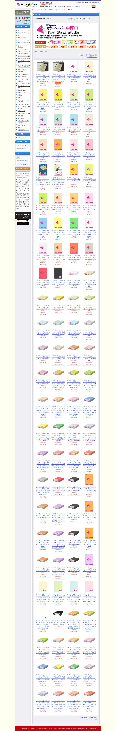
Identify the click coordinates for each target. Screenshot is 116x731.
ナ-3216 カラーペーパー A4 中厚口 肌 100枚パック (58, 207)
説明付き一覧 (83, 55)
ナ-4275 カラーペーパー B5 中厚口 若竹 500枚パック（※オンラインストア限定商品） (74, 677)
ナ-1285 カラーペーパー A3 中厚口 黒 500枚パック (74, 515)
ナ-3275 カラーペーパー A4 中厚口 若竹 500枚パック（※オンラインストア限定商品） (58, 437)
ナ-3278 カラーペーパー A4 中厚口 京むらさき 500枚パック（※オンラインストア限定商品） (42, 464)
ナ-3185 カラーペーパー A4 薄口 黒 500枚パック (58, 622)
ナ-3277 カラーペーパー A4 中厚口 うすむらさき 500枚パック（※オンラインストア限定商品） (89, 437)
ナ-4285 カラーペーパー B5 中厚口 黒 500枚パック (74, 569)
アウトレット (22, 137)
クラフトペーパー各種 (24, 56)
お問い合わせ (70, 6)
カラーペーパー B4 (23, 32)
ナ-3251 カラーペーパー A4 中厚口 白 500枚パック (74, 282)
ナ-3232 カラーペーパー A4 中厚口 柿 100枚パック (74, 257)
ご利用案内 (59, 6)
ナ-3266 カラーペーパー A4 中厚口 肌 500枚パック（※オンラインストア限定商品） (43, 410)
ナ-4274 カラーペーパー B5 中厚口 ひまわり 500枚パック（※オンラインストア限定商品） (58, 677)
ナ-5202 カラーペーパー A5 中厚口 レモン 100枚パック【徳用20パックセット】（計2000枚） (43, 597)
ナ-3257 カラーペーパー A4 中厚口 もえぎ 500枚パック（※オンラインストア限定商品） (74, 383)
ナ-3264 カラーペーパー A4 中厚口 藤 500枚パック (43, 357)
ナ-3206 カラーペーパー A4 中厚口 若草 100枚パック (74, 104)
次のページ (93, 57)
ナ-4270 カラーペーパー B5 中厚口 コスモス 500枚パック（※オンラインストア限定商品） (89, 651)
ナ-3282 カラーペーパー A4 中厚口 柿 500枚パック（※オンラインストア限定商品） (89, 464)
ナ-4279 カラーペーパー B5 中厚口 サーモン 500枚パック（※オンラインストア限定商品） (58, 704)
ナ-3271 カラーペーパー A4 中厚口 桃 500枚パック (43, 381)
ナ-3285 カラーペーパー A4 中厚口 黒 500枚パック (74, 488)
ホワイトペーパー (23, 49)
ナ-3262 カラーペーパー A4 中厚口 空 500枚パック (74, 332)
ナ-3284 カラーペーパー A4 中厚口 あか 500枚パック (59, 488)
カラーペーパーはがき (24, 42)
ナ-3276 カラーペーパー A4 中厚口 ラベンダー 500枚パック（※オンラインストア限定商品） (73, 437)
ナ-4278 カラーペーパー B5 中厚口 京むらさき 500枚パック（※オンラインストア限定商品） (58, 570)
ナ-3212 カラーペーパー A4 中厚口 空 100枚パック (74, 129)
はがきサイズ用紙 (23, 74)
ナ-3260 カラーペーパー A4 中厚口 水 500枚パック (43, 332)
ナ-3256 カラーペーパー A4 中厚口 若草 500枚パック (74, 307)
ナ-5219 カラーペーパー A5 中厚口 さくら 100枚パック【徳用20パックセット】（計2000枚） (89, 597)
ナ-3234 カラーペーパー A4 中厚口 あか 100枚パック (43, 282)
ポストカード (21, 125)
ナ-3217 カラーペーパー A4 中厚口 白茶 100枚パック (74, 207)
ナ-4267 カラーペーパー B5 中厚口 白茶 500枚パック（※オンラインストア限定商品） (74, 651)
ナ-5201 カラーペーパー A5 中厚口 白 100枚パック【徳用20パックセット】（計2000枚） (43, 624)
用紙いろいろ (21, 92)
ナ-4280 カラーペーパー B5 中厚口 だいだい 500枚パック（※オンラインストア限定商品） (74, 704)
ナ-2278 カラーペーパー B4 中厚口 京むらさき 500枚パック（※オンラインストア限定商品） (58, 544)
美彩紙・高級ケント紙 (24, 58)
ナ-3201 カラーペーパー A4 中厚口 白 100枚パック (74, 76)
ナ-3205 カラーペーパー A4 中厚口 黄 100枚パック (58, 104)
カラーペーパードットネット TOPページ (44, 10)
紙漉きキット (21, 111)
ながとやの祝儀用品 (23, 104)
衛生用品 (20, 116)
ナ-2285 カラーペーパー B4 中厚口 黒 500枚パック (74, 542)
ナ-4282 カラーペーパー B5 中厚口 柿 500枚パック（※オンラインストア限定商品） (89, 704)
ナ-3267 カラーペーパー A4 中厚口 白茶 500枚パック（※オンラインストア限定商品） (58, 410)
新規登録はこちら (23, 161)
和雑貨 (20, 127)
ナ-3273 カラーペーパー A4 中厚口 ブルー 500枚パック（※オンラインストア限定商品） (89, 410)
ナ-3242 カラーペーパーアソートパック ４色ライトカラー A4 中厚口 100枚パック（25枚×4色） (59, 180)
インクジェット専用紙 (24, 83)
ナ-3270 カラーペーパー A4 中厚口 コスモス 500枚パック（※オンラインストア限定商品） (74, 410)
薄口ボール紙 (21, 90)
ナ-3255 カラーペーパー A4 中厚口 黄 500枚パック (58, 307)
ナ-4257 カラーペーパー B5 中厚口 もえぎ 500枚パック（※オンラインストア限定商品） (89, 624)
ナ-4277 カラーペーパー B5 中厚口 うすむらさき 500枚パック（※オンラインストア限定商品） (43, 704)
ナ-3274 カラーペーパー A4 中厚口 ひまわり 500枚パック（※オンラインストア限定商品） (43, 437)
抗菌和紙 (20, 71)
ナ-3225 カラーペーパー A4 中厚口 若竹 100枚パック (74, 232)
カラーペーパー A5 (23, 40)
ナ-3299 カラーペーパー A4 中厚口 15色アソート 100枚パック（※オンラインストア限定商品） (43, 77)
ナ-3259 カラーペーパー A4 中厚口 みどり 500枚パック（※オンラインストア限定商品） (89, 383)
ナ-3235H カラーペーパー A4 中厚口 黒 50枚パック (59, 282)
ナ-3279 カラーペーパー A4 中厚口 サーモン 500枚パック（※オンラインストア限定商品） (58, 464)
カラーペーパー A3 (23, 30)
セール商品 (21, 118)
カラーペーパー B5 (23, 37)
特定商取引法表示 (22, 168)
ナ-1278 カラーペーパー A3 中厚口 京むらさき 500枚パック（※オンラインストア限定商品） (58, 517)
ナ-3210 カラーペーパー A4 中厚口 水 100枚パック (43, 129)
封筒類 (20, 95)
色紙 (19, 97)
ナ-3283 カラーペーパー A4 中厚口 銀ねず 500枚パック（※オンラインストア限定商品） (43, 490)
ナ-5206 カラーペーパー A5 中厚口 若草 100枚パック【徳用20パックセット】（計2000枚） (58, 597)
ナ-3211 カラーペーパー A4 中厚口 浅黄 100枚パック (59, 129)
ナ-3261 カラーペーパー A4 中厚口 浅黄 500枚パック (59, 332)
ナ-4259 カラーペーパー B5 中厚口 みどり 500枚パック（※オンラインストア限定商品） (43, 651)
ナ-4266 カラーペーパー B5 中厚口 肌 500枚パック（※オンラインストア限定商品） (58, 651)
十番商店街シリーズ (23, 130)
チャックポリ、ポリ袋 (24, 113)
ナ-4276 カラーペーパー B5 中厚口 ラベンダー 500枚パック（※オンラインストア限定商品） (89, 677)
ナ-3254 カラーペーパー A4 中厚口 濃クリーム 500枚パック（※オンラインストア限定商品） (58, 383)
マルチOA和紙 (22, 69)
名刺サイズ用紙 (22, 77)
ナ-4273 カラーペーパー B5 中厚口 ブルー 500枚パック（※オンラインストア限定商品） (43, 677)
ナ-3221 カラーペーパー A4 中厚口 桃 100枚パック (89, 154)
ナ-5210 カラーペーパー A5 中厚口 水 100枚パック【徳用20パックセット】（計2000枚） (74, 597)
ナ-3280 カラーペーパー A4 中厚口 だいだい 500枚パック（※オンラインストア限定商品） (74, 464)
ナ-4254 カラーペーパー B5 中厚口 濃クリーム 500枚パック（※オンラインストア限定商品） (73, 624)
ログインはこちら (23, 164)
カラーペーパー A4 (23, 35)
